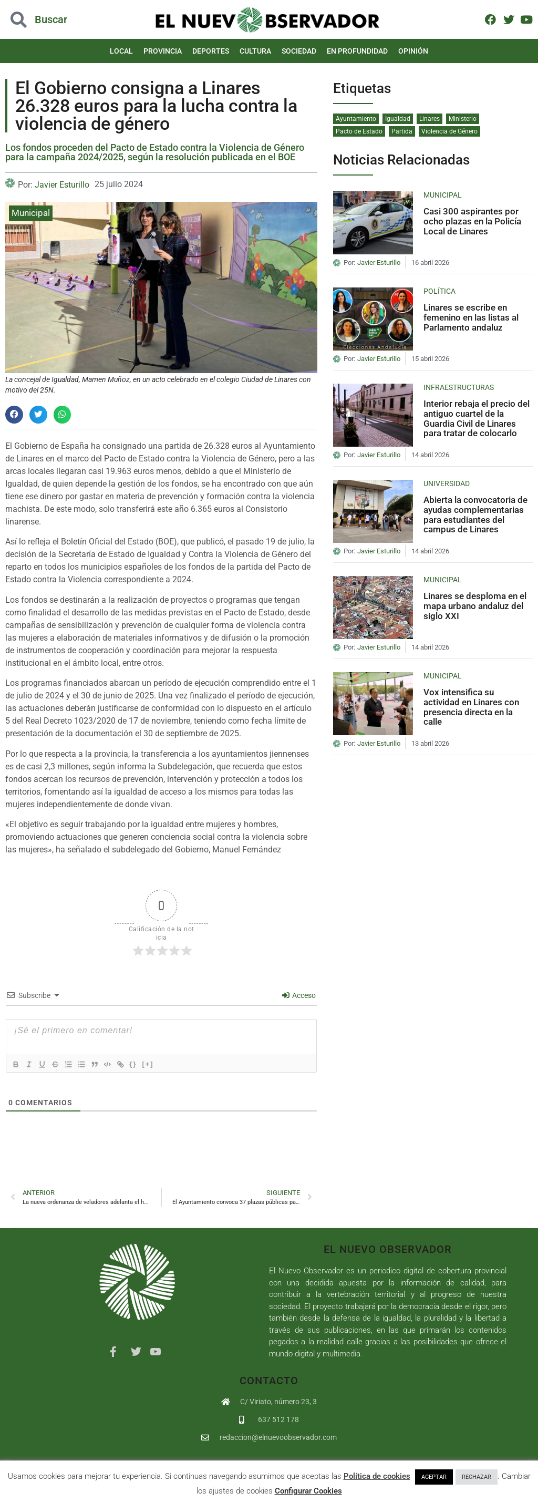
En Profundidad (357, 51)
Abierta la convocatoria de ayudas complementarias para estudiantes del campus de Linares (475, 514)
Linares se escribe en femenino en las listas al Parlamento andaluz (471, 317)
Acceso (299, 995)
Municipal (31, 213)
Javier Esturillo (62, 185)
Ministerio (463, 118)
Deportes (210, 51)
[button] (14, 415)
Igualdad (397, 118)
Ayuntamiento (356, 118)
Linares (429, 118)
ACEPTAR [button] (434, 1477)
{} (147, 1063)
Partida (401, 131)
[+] (162, 1063)
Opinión (413, 51)
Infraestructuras (458, 387)
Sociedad (299, 51)
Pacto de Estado (359, 131)
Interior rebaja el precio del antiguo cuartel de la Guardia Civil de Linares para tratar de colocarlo (476, 418)
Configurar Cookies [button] (308, 1491)
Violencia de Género (449, 131)
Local (121, 51)
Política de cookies (377, 1476)
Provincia (162, 51)
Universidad (446, 483)
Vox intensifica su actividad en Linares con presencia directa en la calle (471, 707)
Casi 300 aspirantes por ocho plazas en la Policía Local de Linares (472, 221)
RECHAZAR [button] (476, 1477)
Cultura (255, 51)
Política (439, 291)
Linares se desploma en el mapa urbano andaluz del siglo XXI (474, 606)
